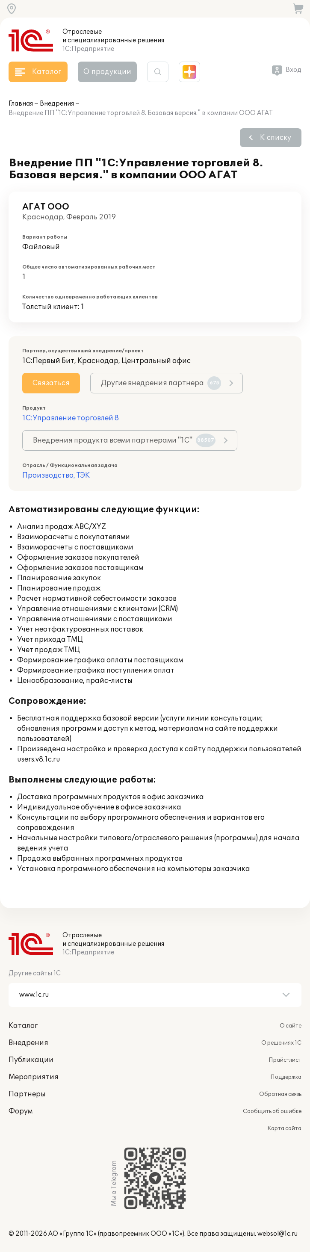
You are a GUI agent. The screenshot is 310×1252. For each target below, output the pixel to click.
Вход (293, 70)
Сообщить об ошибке (272, 1111)
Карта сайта (284, 1128)
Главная (21, 103)
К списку (275, 137)
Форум (20, 1111)
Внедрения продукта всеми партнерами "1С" (124, 440)
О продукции (107, 72)
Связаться (51, 383)
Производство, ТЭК (56, 475)
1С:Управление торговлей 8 (70, 418)
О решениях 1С (281, 1042)
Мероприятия (34, 1077)
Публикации (31, 1060)
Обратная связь (280, 1094)
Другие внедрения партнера (161, 383)
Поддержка (285, 1077)
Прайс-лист (285, 1060)
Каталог (23, 1026)
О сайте (290, 1025)
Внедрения (57, 103)
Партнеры (27, 1094)
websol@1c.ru (277, 1233)
